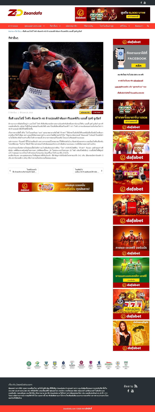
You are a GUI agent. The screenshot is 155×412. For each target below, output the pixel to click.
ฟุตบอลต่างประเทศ (32, 26)
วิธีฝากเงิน (88, 26)
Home (11, 31)
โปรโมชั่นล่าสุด (106, 26)
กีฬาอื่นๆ (53, 26)
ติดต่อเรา (139, 26)
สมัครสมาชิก (71, 26)
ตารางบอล (13, 26)
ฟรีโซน (123, 26)
